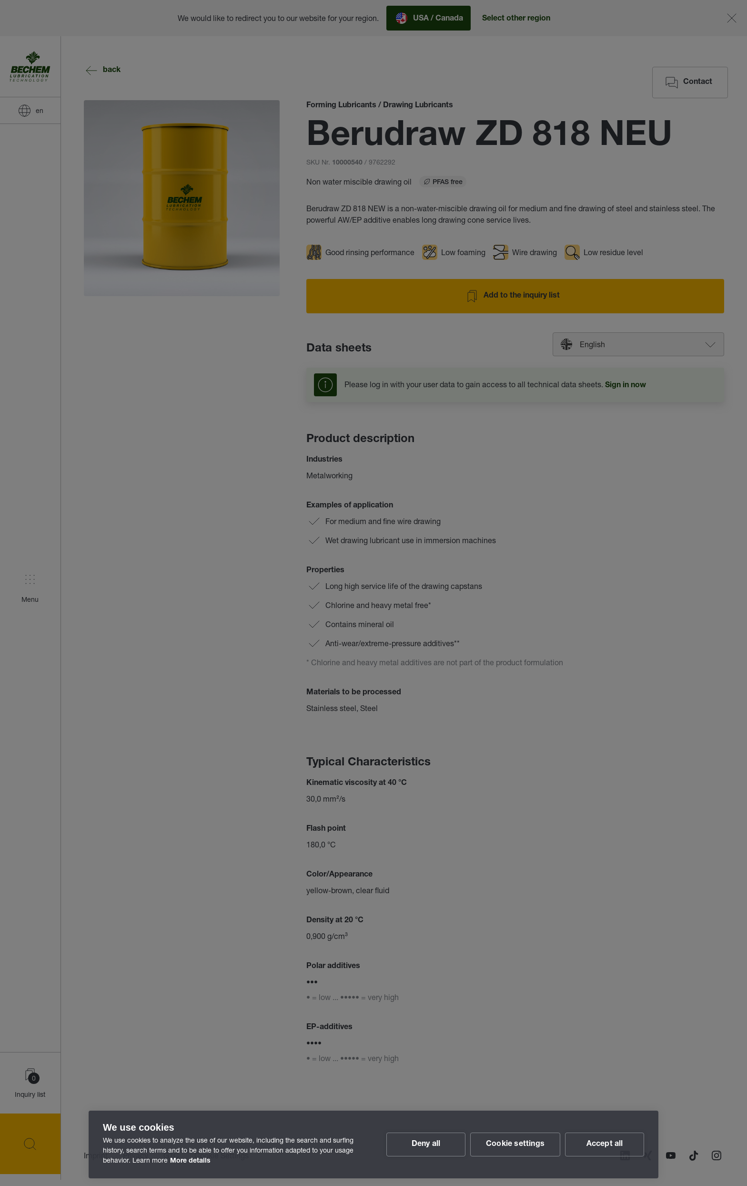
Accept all (604, 1144)
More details (190, 1161)
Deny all (426, 1144)
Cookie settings (515, 1144)
